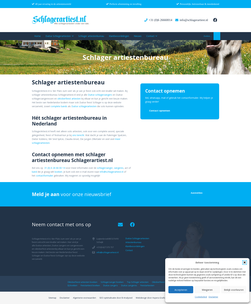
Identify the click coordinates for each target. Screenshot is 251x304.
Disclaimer (213, 296)
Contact (129, 250)
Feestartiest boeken (90, 285)
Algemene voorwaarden (84, 297)
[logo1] (61, 20)
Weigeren (207, 289)
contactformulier (44, 175)
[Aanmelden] (196, 193)
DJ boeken (72, 285)
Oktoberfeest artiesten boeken (82, 282)
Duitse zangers (110, 285)
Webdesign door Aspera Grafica (151, 297)
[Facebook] (215, 20)
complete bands (59, 106)
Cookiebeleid (201, 296)
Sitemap (52, 297)
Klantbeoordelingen (135, 246)
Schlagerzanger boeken (112, 282)
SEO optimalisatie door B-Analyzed (115, 297)
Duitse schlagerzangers (100, 94)
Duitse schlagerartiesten (84, 106)
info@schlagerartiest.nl (111, 171)
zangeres (118, 167)
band (34, 171)
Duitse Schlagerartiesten (137, 238)
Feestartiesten (147, 285)
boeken (58, 171)
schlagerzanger (105, 167)
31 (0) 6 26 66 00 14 (54, 167)
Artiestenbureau (133, 242)
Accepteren (180, 289)
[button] (244, 262)
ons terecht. (78, 135)
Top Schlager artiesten (138, 282)
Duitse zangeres (129, 285)
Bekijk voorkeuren (234, 289)
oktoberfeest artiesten (69, 98)
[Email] (120, 225)
